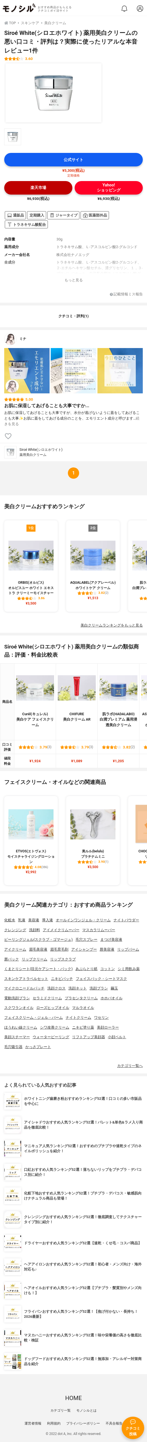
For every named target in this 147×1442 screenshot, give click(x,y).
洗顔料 (34, 930)
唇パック (11, 959)
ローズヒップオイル (52, 1008)
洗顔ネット (77, 988)
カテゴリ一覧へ (130, 1066)
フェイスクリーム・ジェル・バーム (33, 1017)
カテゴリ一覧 (60, 1410)
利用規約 (54, 1423)
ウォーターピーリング (51, 1037)
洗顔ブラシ (99, 988)
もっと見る (73, 280)
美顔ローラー (108, 1027)
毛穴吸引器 (13, 1047)
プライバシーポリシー (83, 1423)
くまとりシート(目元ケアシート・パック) (38, 969)
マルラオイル (83, 1008)
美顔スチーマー (17, 1037)
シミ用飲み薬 (129, 969)
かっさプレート (38, 1047)
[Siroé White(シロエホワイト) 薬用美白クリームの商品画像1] (53, 92)
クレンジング (15, 930)
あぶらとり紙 (86, 969)
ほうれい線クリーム (20, 1027)
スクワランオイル (19, 1008)
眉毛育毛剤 (59, 949)
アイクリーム (15, 949)
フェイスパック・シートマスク (101, 979)
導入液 (47, 920)
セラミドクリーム (47, 998)
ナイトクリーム (78, 1017)
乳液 (21, 920)
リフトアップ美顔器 (88, 1037)
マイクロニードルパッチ (24, 988)
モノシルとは (86, 1410)
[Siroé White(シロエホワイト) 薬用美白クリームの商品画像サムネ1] (12, 136)
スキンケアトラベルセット (26, 979)
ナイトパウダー (126, 920)
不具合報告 (114, 1423)
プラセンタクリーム (81, 998)
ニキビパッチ (62, 979)
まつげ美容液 (111, 939)
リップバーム (128, 949)
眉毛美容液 (38, 949)
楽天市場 (38, 187)
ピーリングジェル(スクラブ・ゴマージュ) (38, 939)
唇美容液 (107, 949)
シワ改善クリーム (54, 1027)
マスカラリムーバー (98, 930)
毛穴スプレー (86, 939)
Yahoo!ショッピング (109, 187)
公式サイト (73, 159)
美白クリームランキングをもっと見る (112, 625)
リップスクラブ (63, 959)
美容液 (33, 920)
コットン (107, 969)
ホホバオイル (111, 998)
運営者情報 (32, 1423)
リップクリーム (34, 959)
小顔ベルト (117, 1037)
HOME (73, 1398)
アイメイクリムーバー (61, 930)
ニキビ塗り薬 (83, 1027)
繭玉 (114, 988)
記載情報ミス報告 (126, 294)
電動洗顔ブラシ (17, 998)
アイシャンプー (84, 949)
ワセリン (101, 1017)
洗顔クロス (56, 988)
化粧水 (9, 920)
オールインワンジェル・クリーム (83, 920)
